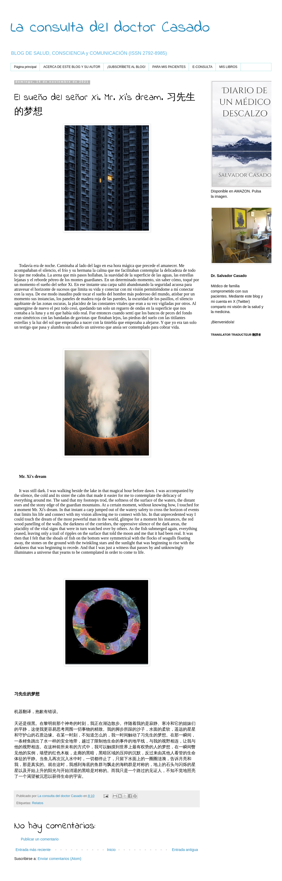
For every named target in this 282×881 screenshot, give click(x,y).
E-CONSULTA (202, 67)
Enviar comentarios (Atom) (59, 859)
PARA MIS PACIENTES (169, 67)
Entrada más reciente (33, 850)
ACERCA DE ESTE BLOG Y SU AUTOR (71, 67)
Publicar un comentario (40, 839)
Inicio (111, 850)
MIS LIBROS (228, 67)
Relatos (37, 803)
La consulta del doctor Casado (110, 27)
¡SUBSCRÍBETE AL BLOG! (126, 67)
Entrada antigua (185, 850)
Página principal (25, 67)
